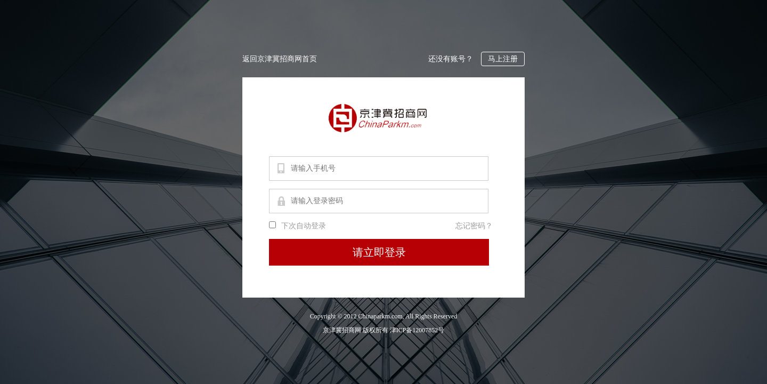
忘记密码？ (474, 226)
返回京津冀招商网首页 (279, 59)
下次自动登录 (303, 226)
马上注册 (503, 59)
